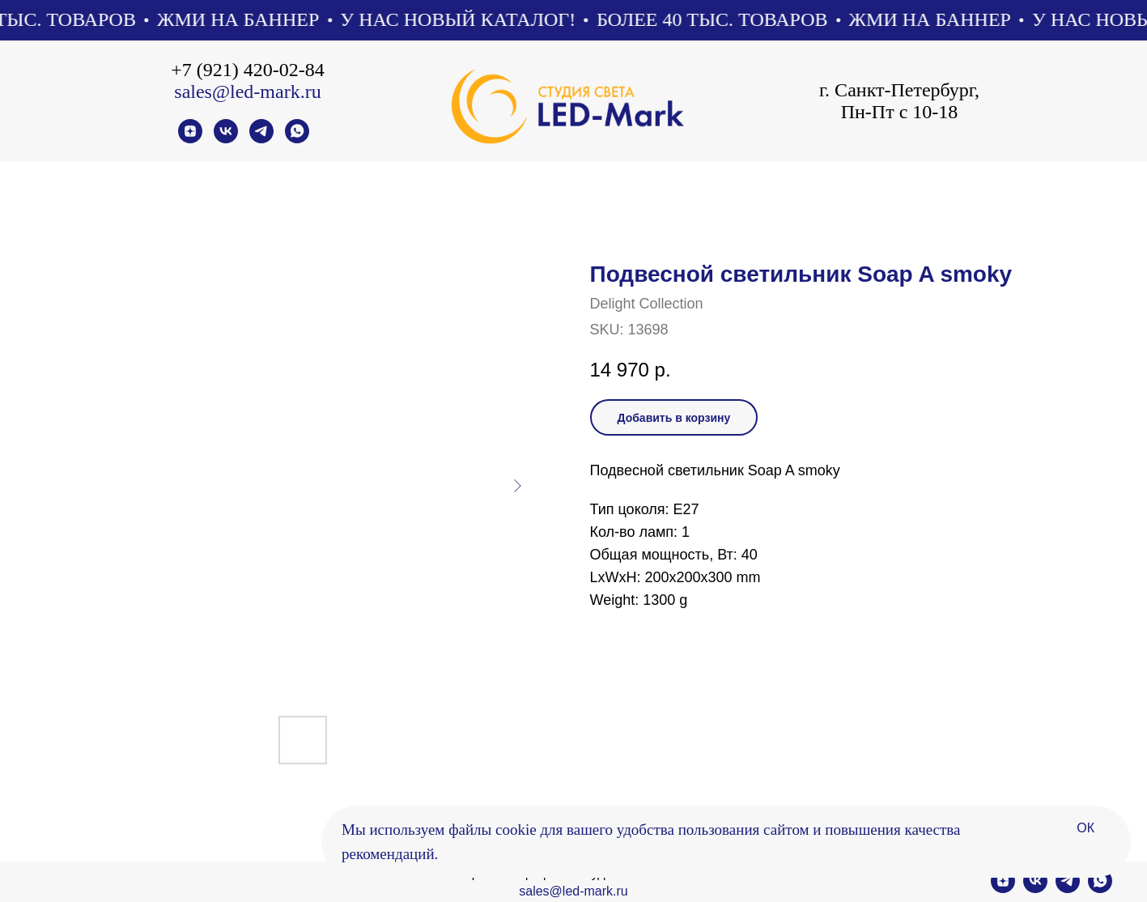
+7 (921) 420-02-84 (248, 69)
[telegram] (261, 139)
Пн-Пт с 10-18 (899, 111)
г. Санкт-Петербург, (899, 89)
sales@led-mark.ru (247, 91)
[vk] (226, 139)
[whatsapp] (297, 139)
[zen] (190, 139)
